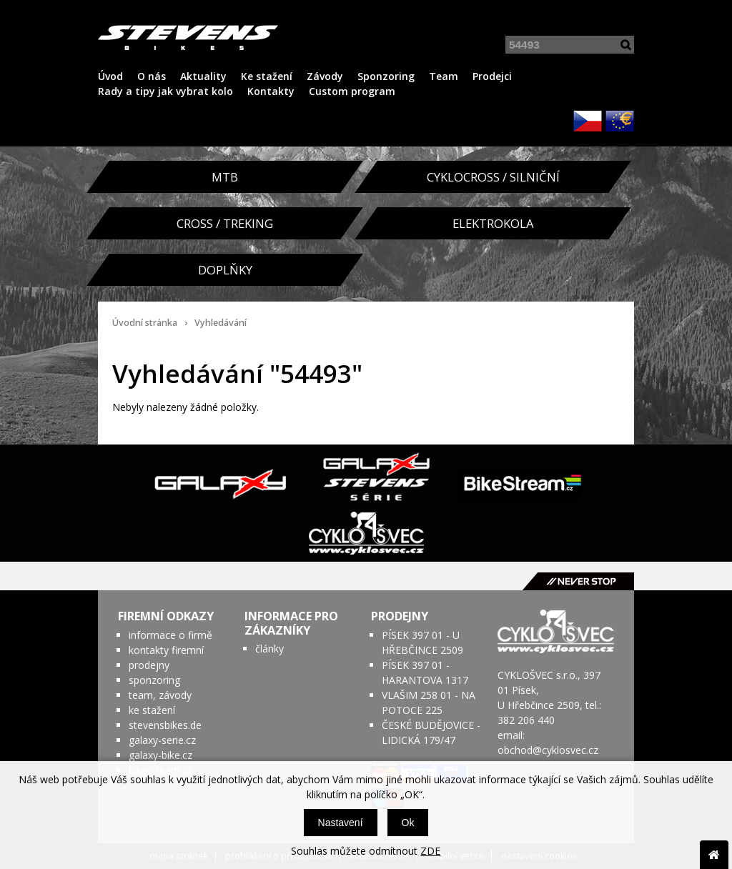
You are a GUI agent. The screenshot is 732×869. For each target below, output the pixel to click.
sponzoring (154, 680)
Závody (325, 76)
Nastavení (340, 822)
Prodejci (492, 76)
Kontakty (271, 91)
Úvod (110, 76)
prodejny (149, 665)
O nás (151, 76)
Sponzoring (386, 76)
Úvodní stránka (144, 323)
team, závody (160, 695)
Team (443, 76)
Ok (408, 822)
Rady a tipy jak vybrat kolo (165, 91)
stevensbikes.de (165, 725)
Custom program (352, 91)
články (269, 648)
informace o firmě (170, 635)
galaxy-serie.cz (162, 740)
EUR (619, 120)
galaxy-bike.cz (160, 755)
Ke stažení (266, 76)
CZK (587, 120)
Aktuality (203, 76)
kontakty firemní (166, 650)
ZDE (430, 851)
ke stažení (152, 710)
